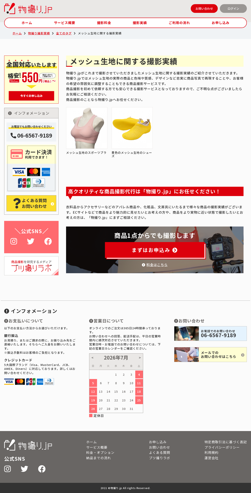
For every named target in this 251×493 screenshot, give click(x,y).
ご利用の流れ (179, 22)
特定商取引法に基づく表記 (225, 441)
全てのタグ (64, 33)
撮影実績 (140, 22)
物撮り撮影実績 (39, 33)
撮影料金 (104, 22)
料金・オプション (100, 452)
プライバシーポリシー (222, 447)
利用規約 (211, 452)
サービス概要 (64, 22)
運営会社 (211, 457)
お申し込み (220, 22)
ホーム (27, 22)
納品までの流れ (98, 457)
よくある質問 (159, 452)
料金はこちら (155, 264)
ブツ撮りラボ (159, 457)
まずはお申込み (155, 249)
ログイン (233, 8)
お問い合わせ (204, 8)
